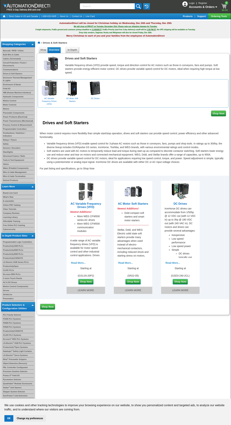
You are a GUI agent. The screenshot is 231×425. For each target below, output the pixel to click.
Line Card (90, 16)
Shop (43, 49)
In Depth (72, 49)
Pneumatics (8, 298)
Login (192, 3)
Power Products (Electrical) (15, 117)
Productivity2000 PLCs (13, 250)
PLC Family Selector (12, 315)
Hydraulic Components (13, 97)
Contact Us (77, 16)
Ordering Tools (219, 16)
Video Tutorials (9, 209)
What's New (8, 197)
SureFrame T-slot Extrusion (15, 396)
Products (188, 16)
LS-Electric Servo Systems (15, 355)
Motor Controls (9, 105)
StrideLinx (7, 294)
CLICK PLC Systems (12, 335)
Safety (6, 144)
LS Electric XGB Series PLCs (16, 262)
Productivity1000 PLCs (13, 246)
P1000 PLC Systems (12, 319)
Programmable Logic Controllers (17, 242)
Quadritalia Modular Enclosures (17, 383)
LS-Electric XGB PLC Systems (17, 343)
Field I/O (6, 88)
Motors (6, 109)
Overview (54, 49)
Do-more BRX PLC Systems (16, 339)
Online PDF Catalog (11, 205)
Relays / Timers (10, 140)
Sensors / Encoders (12, 148)
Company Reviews (11, 213)
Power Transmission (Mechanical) (18, 121)
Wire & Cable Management (15, 172)
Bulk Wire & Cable (11, 55)
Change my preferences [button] (30, 418)
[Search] (108, 6)
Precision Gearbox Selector (15, 371)
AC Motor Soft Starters (133, 203)
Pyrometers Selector (12, 379)
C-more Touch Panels (12, 278)
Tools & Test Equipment (13, 160)
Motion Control (9, 101)
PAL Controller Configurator (15, 367)
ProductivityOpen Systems (15, 347)
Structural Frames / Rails (14, 156)
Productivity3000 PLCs (13, 254)
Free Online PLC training (14, 225)
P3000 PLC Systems (12, 327)
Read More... (78, 262)
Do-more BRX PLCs (11, 274)
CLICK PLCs (8, 270)
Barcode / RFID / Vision (13, 51)
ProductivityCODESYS (13, 258)
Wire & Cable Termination (14, 176)
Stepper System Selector (14, 392)
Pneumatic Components (13, 113)
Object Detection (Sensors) (15, 363)
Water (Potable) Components (16, 168)
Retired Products (10, 180)
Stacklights (8, 152)
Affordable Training (11, 221)
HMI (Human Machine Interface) (17, 93)
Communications (10, 70)
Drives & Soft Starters (12, 74)
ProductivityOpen (11, 266)
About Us (64, 16)
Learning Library (10, 217)
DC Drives (180, 203)
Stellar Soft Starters (12, 388)
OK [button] (9, 418)
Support (202, 16)
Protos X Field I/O (11, 375)
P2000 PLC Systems (12, 323)
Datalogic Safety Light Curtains (17, 351)
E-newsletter (8, 201)
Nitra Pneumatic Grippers (15, 359)
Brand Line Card (10, 193)
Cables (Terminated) (12, 59)
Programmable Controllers (15, 129)
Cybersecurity (9, 229)
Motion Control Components (15, 286)
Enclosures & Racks (12, 84)
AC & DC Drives (10, 282)
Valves (6, 164)
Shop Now (219, 113)
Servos (6, 290)
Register (202, 3)
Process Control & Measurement (17, 125)
